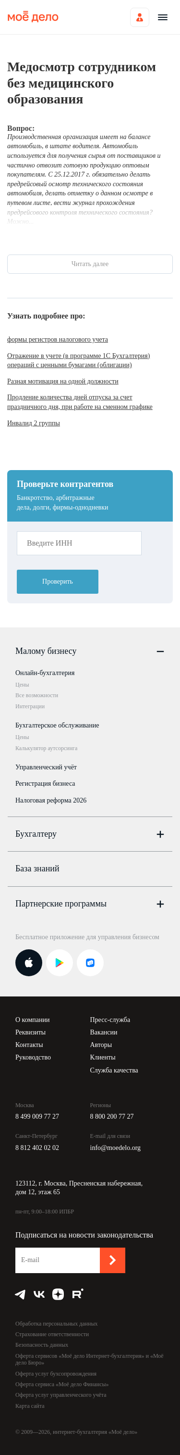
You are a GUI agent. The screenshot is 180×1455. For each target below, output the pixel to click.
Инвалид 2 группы (33, 423)
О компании (32, 1019)
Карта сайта (30, 1406)
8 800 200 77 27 (112, 1116)
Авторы (101, 1044)
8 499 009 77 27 (37, 1116)
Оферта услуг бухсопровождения (55, 1373)
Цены (22, 684)
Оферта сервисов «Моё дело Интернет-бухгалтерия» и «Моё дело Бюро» (89, 1359)
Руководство (33, 1057)
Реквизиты (30, 1032)
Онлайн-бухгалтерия (44, 672)
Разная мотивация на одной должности (63, 381)
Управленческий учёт (46, 767)
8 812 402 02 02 (37, 1147)
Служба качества (114, 1070)
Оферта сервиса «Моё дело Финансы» (62, 1384)
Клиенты (103, 1057)
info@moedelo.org (115, 1147)
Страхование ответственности (52, 1334)
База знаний (37, 868)
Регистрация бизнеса (45, 783)
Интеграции (30, 706)
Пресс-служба (110, 1019)
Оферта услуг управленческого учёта (60, 1394)
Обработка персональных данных (56, 1323)
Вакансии (104, 1032)
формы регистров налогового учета (57, 339)
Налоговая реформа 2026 (50, 800)
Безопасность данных (41, 1344)
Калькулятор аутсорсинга (46, 748)
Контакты (29, 1044)
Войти (139, 17)
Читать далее (90, 264)
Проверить (57, 581)
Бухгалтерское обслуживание (57, 725)
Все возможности (36, 695)
